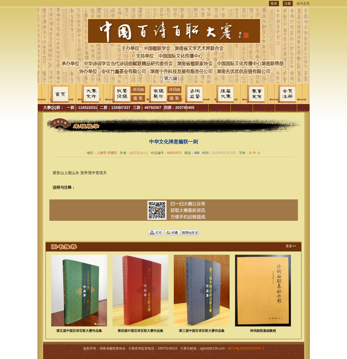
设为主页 (303, 3)
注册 (287, 3)
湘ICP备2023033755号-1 (245, 348)
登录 (274, 3)
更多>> (291, 246)
